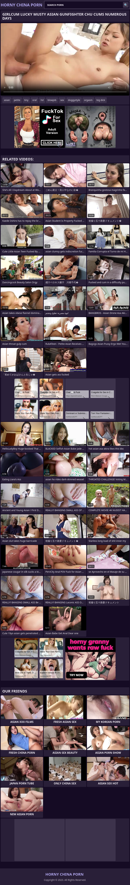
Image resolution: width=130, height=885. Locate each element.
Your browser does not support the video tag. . (65, 59)
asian (7, 100)
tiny (26, 100)
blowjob (52, 100)
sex (62, 100)
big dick (100, 100)
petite (17, 100)
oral (34, 100)
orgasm (88, 100)
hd (42, 100)
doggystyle (74, 100)
